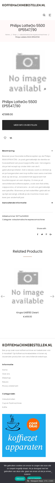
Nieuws (5, 382)
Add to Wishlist (5, 138)
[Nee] (51, 472)
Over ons (6, 374)
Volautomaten (8, 399)
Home (7, 35)
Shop (15, 35)
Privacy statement (10, 386)
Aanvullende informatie (14, 202)
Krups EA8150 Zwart (27, 312)
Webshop (6, 378)
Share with (41, 228)
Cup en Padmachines (12, 403)
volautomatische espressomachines (33, 35)
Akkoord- (20, 479)
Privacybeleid (34, 479)
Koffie (4, 407)
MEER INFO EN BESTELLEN (25, 125)
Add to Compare (11, 138)
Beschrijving (8, 150)
